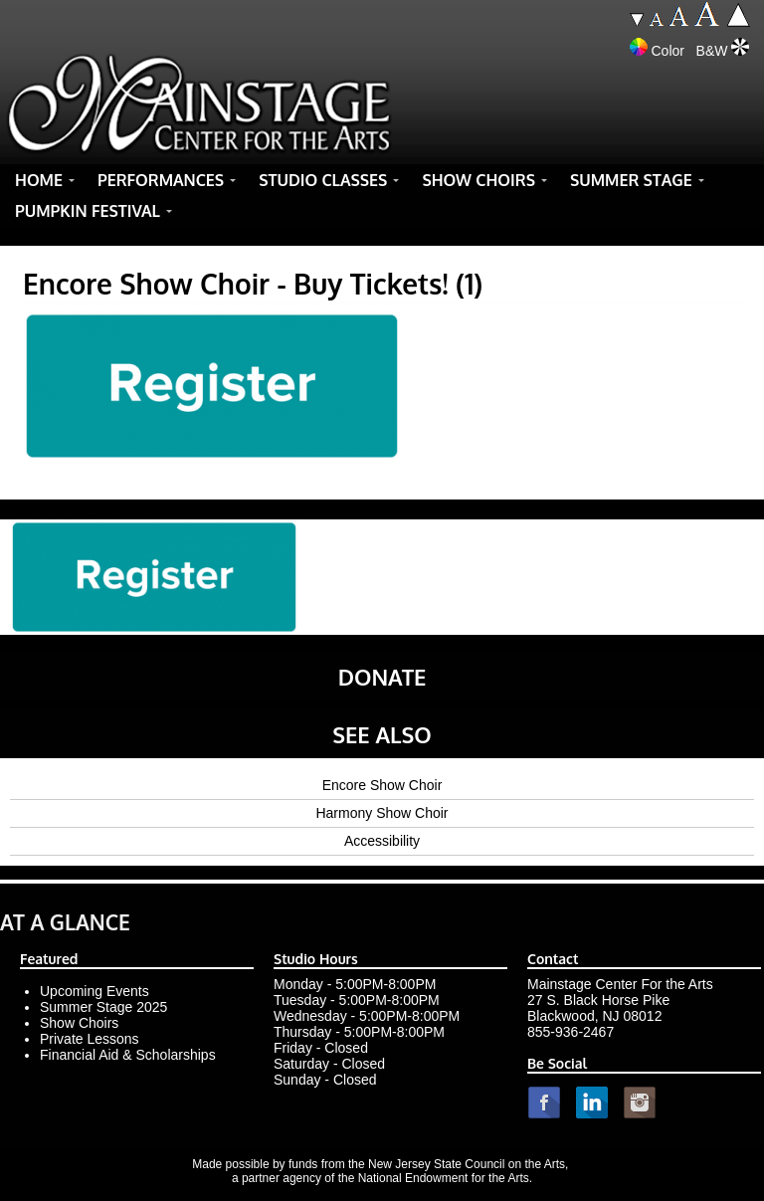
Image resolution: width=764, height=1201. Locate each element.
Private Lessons (89, 1039)
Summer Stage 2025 (103, 1007)
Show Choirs (79, 1023)
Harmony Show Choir (381, 813)
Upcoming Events (94, 991)
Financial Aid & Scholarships (128, 1055)
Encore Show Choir (382, 785)
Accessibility (382, 841)
